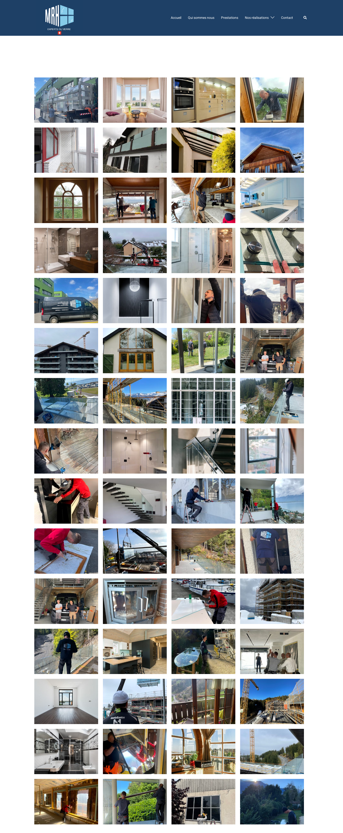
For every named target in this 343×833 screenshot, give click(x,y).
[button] (305, 18)
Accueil (176, 17)
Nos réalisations (257, 17)
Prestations (229, 17)
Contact (287, 17)
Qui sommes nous (201, 17)
